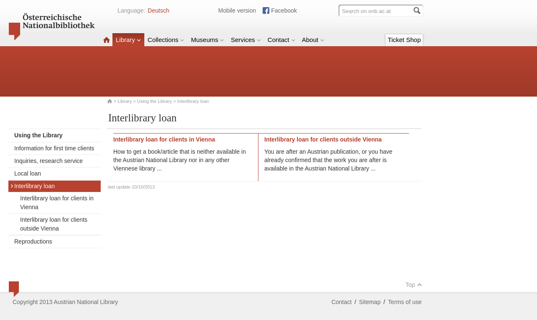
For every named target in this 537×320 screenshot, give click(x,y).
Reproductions (33, 241)
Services (246, 39)
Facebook (284, 10)
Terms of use (405, 302)
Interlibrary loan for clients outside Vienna (53, 224)
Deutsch (158, 10)
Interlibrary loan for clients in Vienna (57, 202)
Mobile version (237, 10)
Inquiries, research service (48, 160)
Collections (166, 39)
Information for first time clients (54, 148)
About (313, 39)
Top (413, 284)
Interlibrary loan (32, 186)
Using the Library (154, 101)
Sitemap (370, 302)
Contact (281, 39)
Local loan (27, 173)
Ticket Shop (404, 39)
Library (128, 39)
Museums (207, 39)
